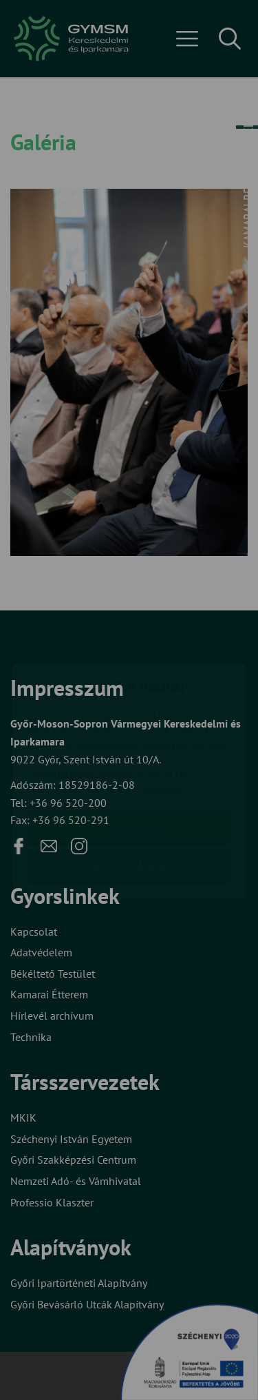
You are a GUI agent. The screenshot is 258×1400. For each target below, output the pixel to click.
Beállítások (129, 786)
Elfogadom (129, 746)
